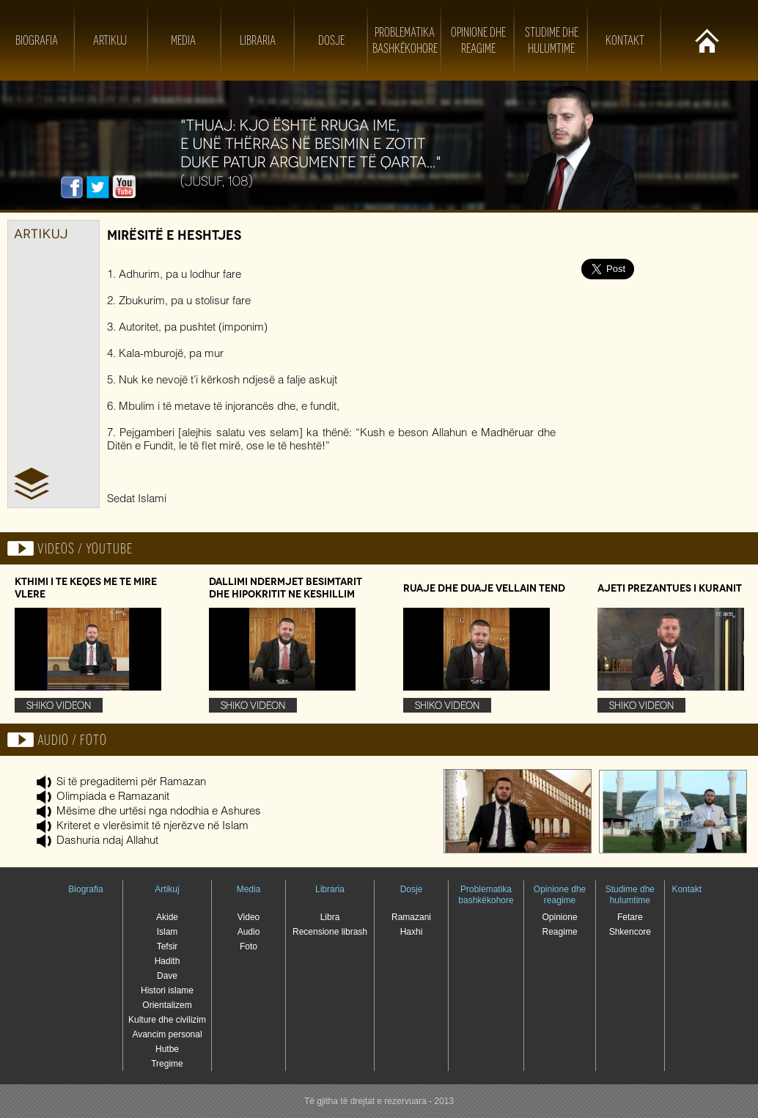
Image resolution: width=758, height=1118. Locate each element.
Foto (248, 946)
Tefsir (167, 946)
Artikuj (110, 40)
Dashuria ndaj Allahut (107, 841)
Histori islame (167, 990)
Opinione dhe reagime (560, 894)
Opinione (560, 917)
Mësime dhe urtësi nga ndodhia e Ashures (158, 811)
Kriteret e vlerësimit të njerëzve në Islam (152, 826)
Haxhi (411, 932)
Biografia (36, 40)
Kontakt (625, 40)
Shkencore (630, 932)
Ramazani (411, 917)
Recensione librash (329, 932)
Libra (330, 917)
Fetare (630, 917)
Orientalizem (166, 1005)
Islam (167, 932)
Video (249, 917)
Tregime (167, 1064)
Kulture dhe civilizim (167, 1020)
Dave (167, 976)
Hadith (167, 961)
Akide (167, 917)
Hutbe (167, 1049)
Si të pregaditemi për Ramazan (131, 782)
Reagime (560, 932)
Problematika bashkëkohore (485, 894)
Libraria (258, 40)
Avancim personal (167, 1034)
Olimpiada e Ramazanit (112, 797)
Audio (249, 932)
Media (183, 40)
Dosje (331, 40)
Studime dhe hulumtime (630, 894)
